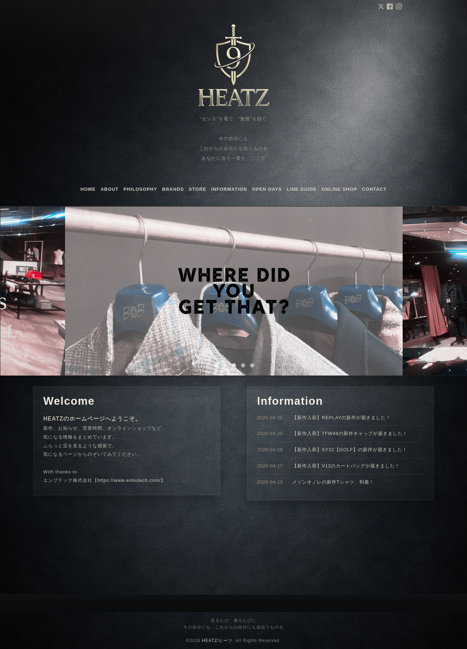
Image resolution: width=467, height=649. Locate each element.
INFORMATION (229, 189)
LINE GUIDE (302, 189)
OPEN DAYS (267, 189)
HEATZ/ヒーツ (217, 640)
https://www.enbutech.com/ (129, 480)
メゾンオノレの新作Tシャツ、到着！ (333, 482)
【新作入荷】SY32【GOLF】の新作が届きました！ (349, 449)
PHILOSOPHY (140, 189)
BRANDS (173, 189)
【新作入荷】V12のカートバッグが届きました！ (346, 465)
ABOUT (110, 189)
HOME (88, 189)
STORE (197, 189)
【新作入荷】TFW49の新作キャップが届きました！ (350, 433)
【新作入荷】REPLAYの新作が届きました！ (341, 417)
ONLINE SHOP (339, 189)
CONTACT (374, 189)
